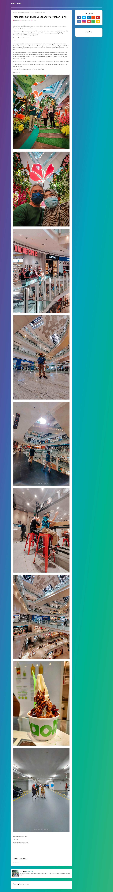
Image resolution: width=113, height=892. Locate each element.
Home (14, 12)
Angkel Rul (17, 20)
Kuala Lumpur (23, 858)
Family (18, 12)
